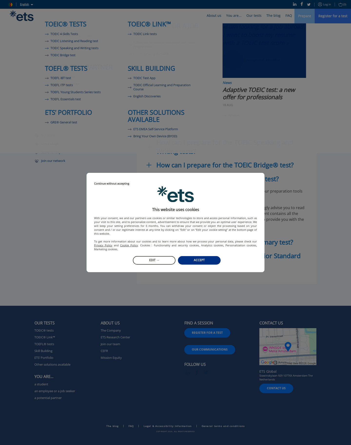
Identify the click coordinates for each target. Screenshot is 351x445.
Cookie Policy (129, 245)
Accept (199, 260)
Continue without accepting (111, 183)
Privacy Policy (103, 245)
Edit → (154, 260)
